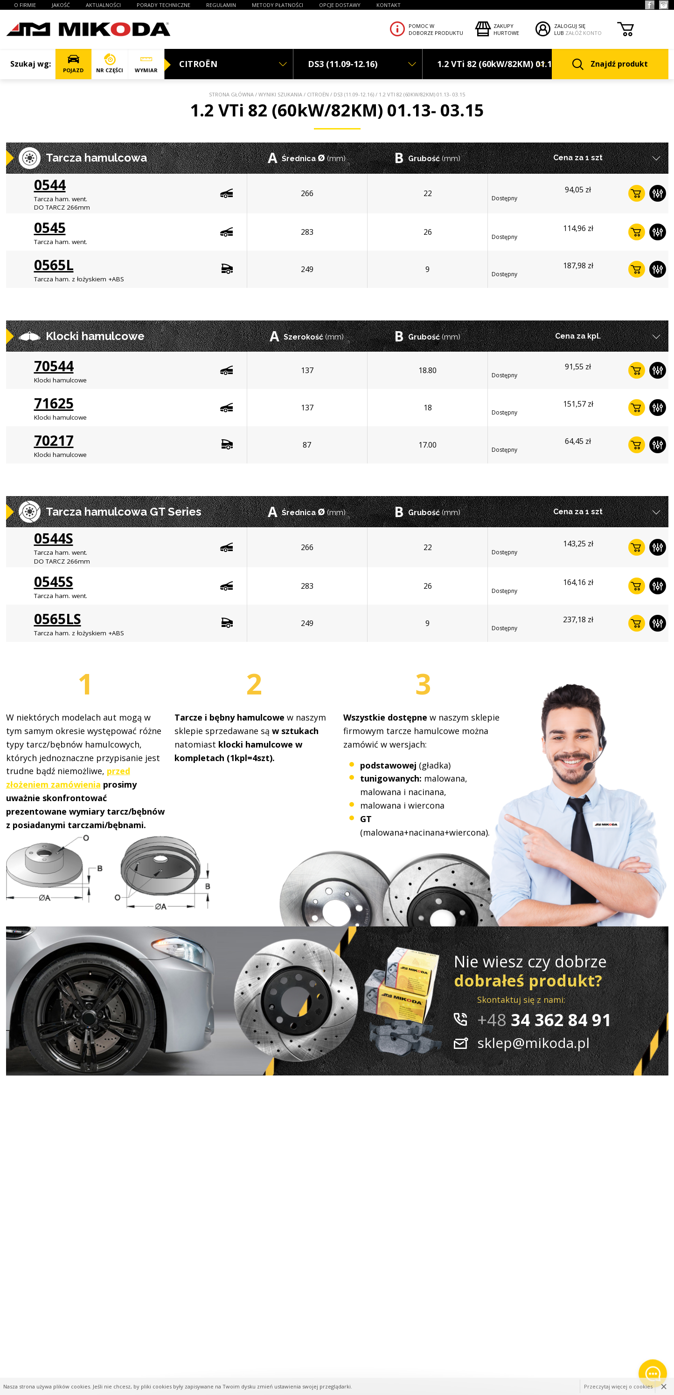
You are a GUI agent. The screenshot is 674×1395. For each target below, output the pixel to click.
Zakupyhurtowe (506, 29)
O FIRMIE (25, 4)
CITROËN (318, 94)
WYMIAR (146, 64)
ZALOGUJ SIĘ (569, 25)
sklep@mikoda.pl (533, 1042)
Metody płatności (277, 4)
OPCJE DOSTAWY (340, 4)
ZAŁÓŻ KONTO (583, 32)
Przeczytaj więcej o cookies (618, 1386)
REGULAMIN (221, 4)
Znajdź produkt (610, 64)
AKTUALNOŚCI (103, 4)
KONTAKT (388, 4)
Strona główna (231, 94)
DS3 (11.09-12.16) (354, 94)
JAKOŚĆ (61, 4)
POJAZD (73, 64)
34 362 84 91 (544, 1019)
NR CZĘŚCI (110, 64)
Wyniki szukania (280, 94)
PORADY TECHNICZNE (163, 4)
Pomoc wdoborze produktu (436, 29)
